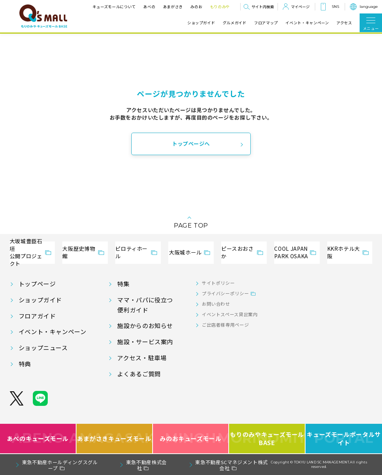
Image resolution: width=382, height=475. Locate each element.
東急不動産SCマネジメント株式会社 (231, 465)
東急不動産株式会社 (146, 465)
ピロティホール (131, 252)
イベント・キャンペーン (307, 22)
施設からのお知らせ (145, 325)
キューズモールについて (114, 6)
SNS (335, 6)
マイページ (300, 6)
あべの (149, 6)
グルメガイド (235, 22)
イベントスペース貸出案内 (230, 314)
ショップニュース (43, 347)
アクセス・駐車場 (141, 357)
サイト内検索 (262, 6)
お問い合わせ (216, 303)
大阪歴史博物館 (78, 252)
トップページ (37, 283)
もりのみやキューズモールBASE (267, 438)
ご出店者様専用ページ (225, 324)
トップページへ (191, 143)
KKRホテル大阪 (343, 252)
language (369, 6)
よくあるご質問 (138, 373)
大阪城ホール (185, 252)
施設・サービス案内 (145, 341)
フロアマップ (266, 22)
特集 (123, 283)
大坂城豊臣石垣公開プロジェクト (26, 252)
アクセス (344, 22)
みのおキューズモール (190, 438)
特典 (25, 363)
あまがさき (173, 6)
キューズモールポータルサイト (344, 438)
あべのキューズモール (38, 438)
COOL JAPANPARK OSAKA (291, 252)
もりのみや (220, 6)
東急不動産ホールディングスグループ (60, 465)
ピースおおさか (237, 252)
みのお (196, 6)
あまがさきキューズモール (114, 438)
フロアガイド (37, 315)
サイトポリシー (218, 283)
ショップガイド (201, 22)
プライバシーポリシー (225, 293)
